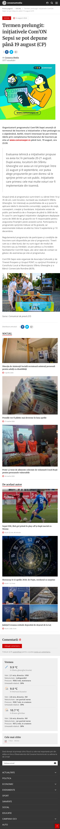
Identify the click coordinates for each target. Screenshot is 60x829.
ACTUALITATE (8, 772)
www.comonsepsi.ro (20, 140)
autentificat (17, 652)
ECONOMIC (7, 784)
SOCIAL (18, 8)
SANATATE (7, 801)
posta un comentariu (42, 652)
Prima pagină (7, 8)
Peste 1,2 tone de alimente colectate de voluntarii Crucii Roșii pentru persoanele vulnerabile (29, 471)
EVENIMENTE (8, 789)
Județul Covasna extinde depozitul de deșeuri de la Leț (26, 625)
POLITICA (6, 778)
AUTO (5, 824)
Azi (6, 741)
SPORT (5, 795)
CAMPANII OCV (9, 818)
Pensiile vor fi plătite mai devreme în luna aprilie (24, 418)
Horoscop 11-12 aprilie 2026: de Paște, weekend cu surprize (28, 580)
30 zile (16, 741)
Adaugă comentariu (12, 646)
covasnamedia (12, 3)
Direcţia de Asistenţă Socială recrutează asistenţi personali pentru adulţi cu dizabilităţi (28, 367)
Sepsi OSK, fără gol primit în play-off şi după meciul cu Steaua (26, 527)
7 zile (11, 741)
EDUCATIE (7, 813)
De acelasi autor (12, 484)
